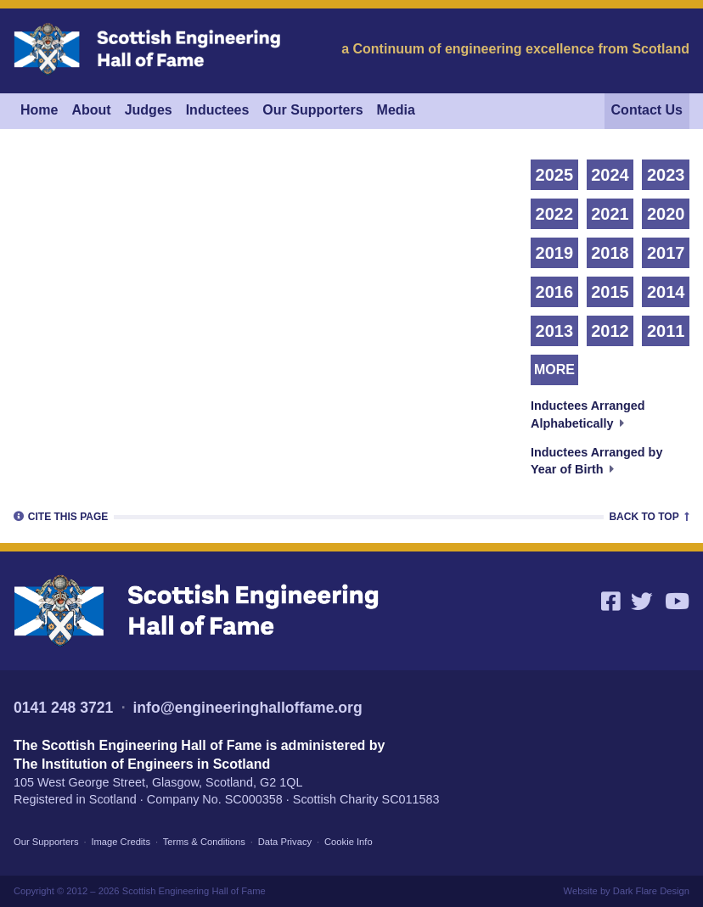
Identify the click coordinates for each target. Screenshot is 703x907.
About (90, 110)
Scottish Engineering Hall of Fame (194, 891)
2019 (555, 253)
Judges (148, 110)
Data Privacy (285, 842)
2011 (666, 331)
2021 (610, 213)
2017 (666, 253)
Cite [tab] (61, 516)
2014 (666, 292)
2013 (555, 331)
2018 (610, 253)
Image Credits (120, 842)
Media (396, 110)
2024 (610, 174)
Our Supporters (312, 110)
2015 (610, 292)
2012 (610, 331)
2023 (666, 174)
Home (39, 110)
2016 (555, 292)
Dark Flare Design (651, 891)
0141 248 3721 (63, 707)
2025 (555, 174)
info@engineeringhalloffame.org (247, 707)
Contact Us (647, 110)
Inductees (218, 110)
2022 (555, 213)
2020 (666, 213)
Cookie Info (348, 842)
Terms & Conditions (204, 842)
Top (649, 516)
